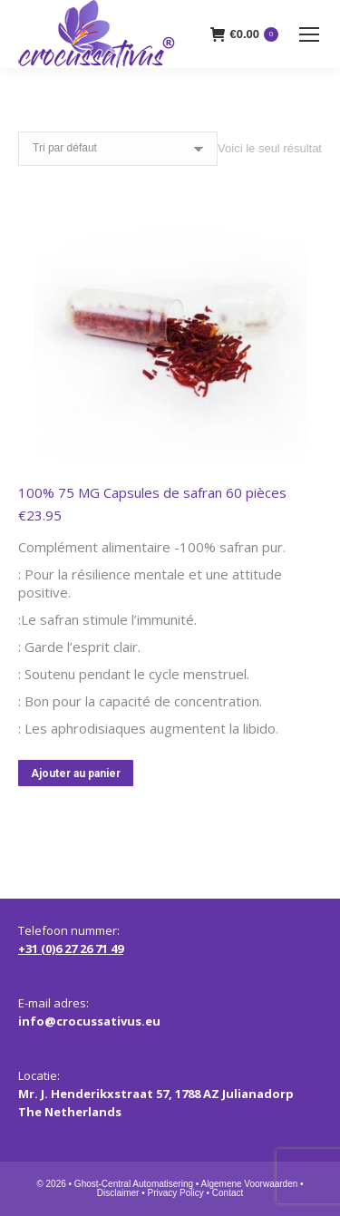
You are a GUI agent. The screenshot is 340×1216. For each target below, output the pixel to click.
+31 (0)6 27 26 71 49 (70, 948)
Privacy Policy (175, 1193)
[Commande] (118, 148)
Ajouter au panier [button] (76, 773)
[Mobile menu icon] (309, 34)
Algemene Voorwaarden (249, 1184)
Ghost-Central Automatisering (133, 1184)
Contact (227, 1193)
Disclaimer (118, 1193)
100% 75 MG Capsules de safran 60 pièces (152, 492)
